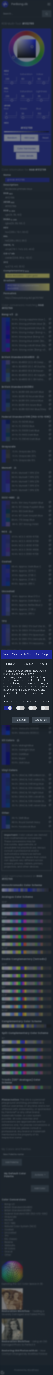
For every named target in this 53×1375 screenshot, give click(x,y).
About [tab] (43, 664)
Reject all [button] (21, 720)
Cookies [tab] (28, 664)
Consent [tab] (11, 664)
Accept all (41, 720)
